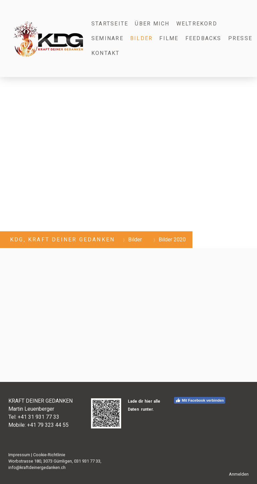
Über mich (152, 23)
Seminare (107, 38)
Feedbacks (203, 38)
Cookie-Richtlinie (49, 454)
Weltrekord (196, 23)
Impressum (19, 454)
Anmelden (239, 474)
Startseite (109, 23)
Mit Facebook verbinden (199, 400)
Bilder (141, 38)
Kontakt (105, 53)
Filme (168, 38)
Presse (240, 38)
